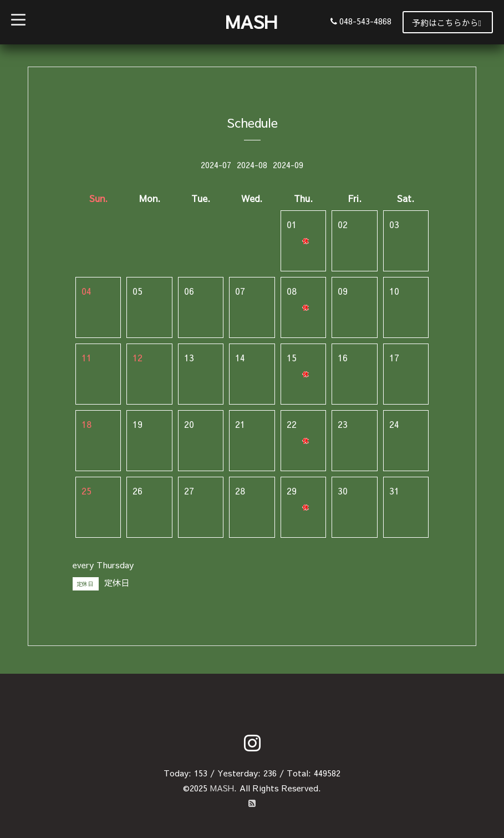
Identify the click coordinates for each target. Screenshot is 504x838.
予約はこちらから (446, 22)
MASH (251, 21)
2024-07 (216, 164)
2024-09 (288, 164)
